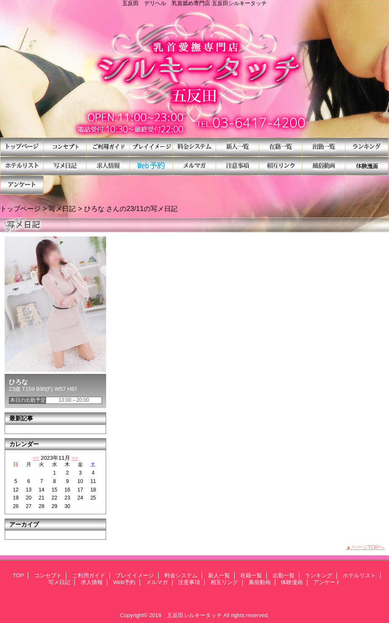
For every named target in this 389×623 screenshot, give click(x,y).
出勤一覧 (323, 146)
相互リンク (280, 166)
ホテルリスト (22, 166)
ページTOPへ (368, 547)
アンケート (22, 185)
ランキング (367, 146)
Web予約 (151, 166)
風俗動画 (323, 166)
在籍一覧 (280, 146)
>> (74, 458)
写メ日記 (65, 166)
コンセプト (65, 146)
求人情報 (108, 166)
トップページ (20, 208)
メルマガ (194, 166)
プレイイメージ (151, 146)
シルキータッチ (194, 71)
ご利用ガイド (108, 146)
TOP (22, 146)
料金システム (194, 146)
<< (36, 458)
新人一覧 (237, 146)
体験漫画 (367, 166)
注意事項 (237, 166)
